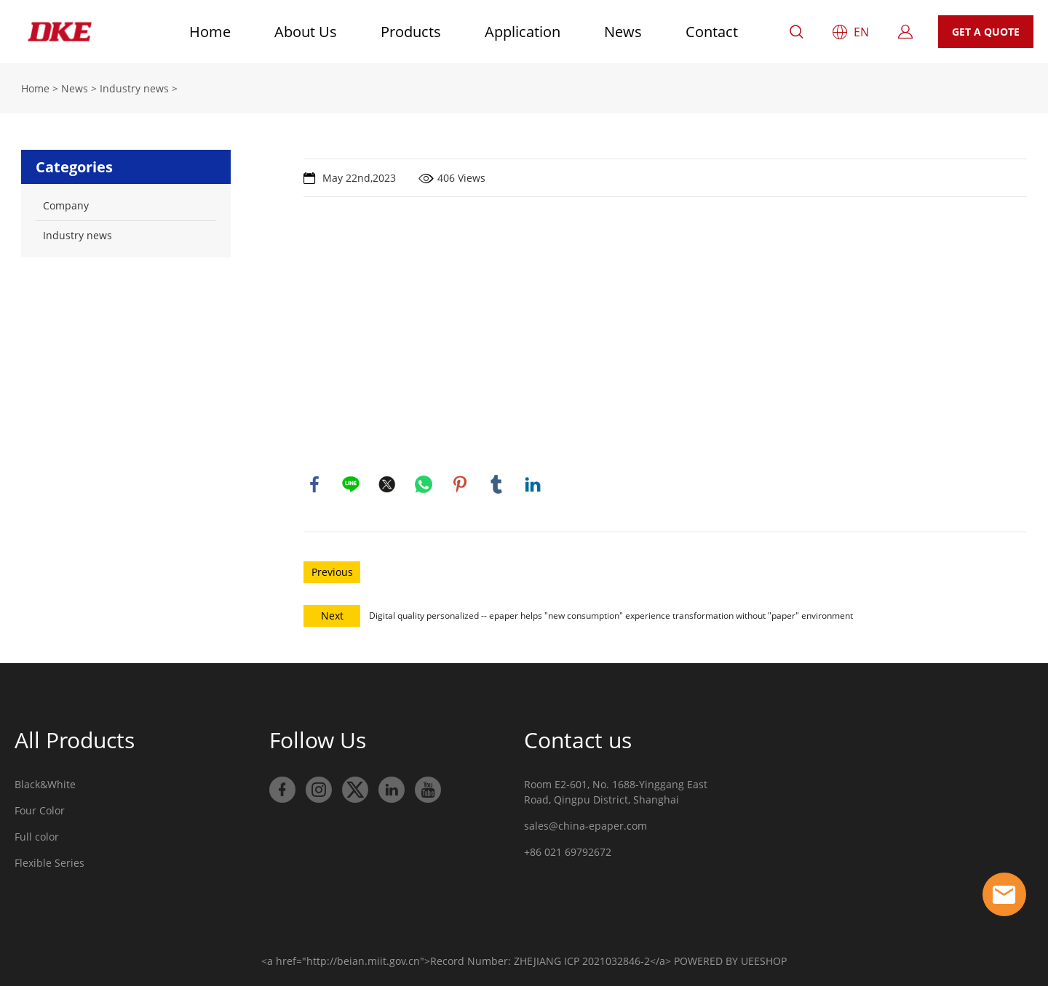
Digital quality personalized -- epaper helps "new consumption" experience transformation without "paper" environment (611, 615)
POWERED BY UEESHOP (730, 961)
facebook (314, 484)
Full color (37, 836)
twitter (387, 484)
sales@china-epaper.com (585, 826)
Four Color (40, 810)
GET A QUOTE (986, 32)
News (623, 31)
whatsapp (423, 484)
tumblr (496, 484)
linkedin (533, 484)
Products (411, 31)
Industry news (134, 88)
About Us (305, 31)
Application (522, 31)
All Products (75, 740)
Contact (712, 31)
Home (210, 31)
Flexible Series (49, 863)
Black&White (45, 784)
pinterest (460, 484)
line (351, 484)
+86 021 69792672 (567, 852)
